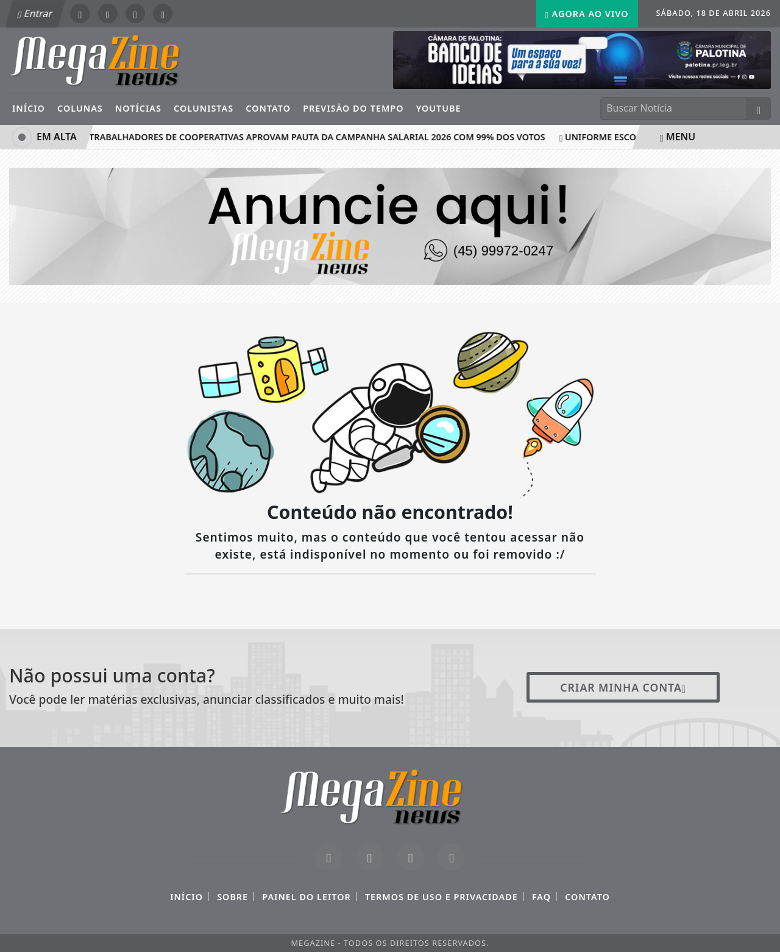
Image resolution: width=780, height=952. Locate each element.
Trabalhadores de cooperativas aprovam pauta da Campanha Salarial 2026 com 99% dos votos (316, 137)
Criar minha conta (623, 687)
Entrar (35, 13)
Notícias (138, 108)
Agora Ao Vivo (587, 14)
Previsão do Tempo (353, 108)
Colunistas (203, 108)
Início (28, 108)
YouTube (438, 108)
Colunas (80, 108)
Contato (268, 108)
